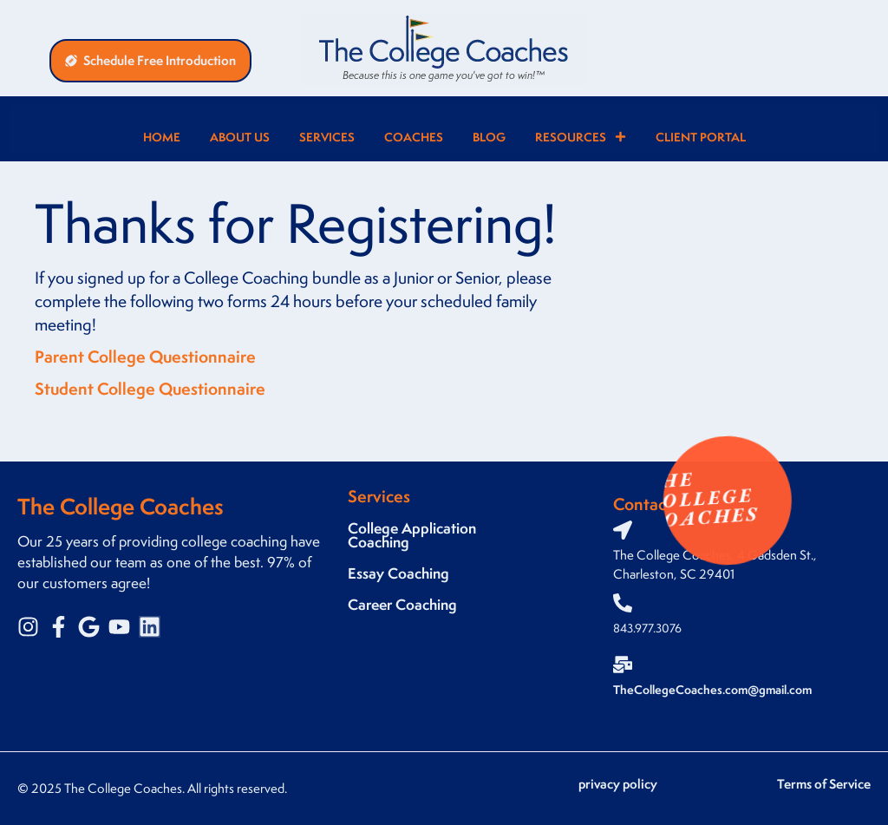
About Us (240, 136)
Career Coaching (402, 604)
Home (161, 136)
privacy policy (617, 784)
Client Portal (701, 136)
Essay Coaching (398, 573)
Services (327, 136)
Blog (489, 136)
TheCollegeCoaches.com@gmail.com (712, 689)
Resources (580, 136)
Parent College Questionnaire (145, 356)
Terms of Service (824, 784)
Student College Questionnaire (150, 388)
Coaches (413, 136)
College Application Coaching (412, 535)
